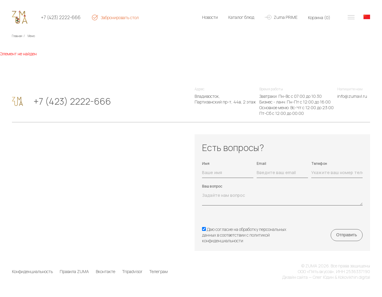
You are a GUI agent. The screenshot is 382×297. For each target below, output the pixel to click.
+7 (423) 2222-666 (61, 17)
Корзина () (319, 17)
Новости (210, 17)
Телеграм (158, 271)
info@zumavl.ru (352, 96)
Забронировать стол (120, 17)
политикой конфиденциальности (236, 237)
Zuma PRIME (286, 17)
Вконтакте (105, 271)
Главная (17, 36)
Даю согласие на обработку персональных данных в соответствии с (244, 234)
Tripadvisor (132, 271)
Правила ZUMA (74, 271)
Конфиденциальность (32, 271)
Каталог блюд (241, 17)
